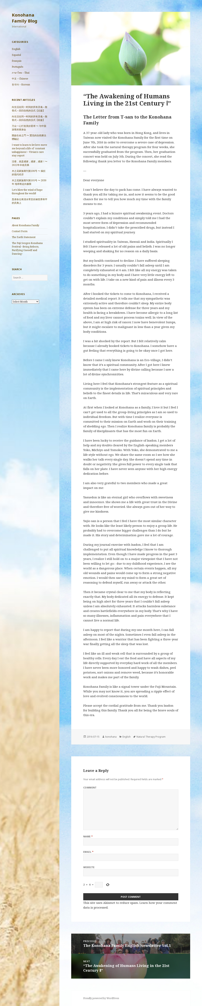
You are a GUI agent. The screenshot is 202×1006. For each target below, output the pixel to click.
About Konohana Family (25, 225)
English (16, 49)
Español (16, 55)
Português (17, 66)
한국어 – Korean (21, 84)
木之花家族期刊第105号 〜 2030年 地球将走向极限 (29, 182)
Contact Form (19, 231)
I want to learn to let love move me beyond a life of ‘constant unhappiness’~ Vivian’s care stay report (29, 150)
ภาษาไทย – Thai (20, 72)
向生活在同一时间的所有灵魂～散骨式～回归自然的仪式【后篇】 (29, 108)
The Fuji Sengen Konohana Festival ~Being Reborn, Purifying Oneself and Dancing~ (27, 248)
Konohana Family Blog (24, 18)
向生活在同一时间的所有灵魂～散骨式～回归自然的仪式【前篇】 (29, 118)
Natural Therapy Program (151, 736)
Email (88, 852)
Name (88, 836)
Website (89, 867)
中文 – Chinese (20, 78)
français (17, 61)
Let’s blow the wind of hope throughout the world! (27, 191)
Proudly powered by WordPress (101, 998)
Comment (90, 787)
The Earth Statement (25, 237)
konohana (111, 736)
